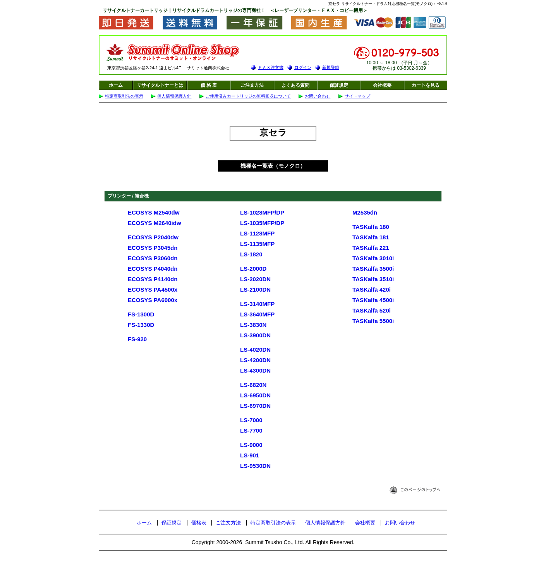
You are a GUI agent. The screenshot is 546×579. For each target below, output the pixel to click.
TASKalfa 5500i (373, 321)
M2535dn (364, 212)
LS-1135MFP (257, 244)
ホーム (116, 85)
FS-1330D (141, 324)
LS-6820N (253, 384)
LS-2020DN (255, 279)
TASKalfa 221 (370, 247)
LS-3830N (253, 324)
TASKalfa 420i (371, 289)
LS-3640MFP (257, 314)
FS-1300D (141, 314)
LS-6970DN (255, 405)
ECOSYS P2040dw (153, 237)
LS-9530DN (255, 465)
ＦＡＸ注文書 (270, 67)
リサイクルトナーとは (160, 85)
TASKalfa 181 (370, 237)
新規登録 (330, 67)
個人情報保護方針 (174, 96)
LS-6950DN (255, 395)
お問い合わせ (317, 96)
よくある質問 (295, 85)
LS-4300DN (255, 370)
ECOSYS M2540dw (153, 212)
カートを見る (426, 85)
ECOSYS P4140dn (152, 279)
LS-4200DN (255, 360)
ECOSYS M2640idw (154, 223)
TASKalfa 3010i (373, 258)
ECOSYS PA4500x (152, 289)
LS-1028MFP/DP (262, 212)
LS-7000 (251, 420)
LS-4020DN (255, 349)
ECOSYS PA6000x (152, 300)
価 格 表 (209, 85)
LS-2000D (253, 268)
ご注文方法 (252, 85)
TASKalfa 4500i (373, 300)
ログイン (302, 67)
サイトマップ (357, 96)
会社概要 (382, 85)
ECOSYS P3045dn (152, 247)
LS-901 (249, 455)
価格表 (198, 523)
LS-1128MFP (257, 233)
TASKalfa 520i (371, 310)
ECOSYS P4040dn (152, 268)
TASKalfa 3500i (373, 268)
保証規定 (339, 85)
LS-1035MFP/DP (262, 223)
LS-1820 (251, 254)
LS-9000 (251, 445)
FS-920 (137, 339)
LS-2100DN (255, 289)
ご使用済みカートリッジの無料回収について (248, 96)
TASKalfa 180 (370, 226)
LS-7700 (251, 430)
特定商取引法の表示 (124, 96)
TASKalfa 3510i (373, 279)
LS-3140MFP (257, 304)
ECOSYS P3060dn (152, 258)
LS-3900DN (255, 335)
